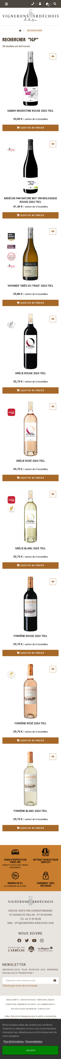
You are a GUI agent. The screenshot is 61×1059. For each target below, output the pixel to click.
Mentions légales (45, 1000)
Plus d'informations (14, 1041)
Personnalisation (33, 1041)
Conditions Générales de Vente (21, 1004)
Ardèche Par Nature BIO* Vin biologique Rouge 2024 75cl (30, 200)
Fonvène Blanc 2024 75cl (30, 810)
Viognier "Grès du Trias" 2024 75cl (31, 285)
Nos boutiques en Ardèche (24, 1009)
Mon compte (13, 1000)
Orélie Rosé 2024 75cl (30, 460)
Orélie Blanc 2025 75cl (30, 548)
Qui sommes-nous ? (46, 1004)
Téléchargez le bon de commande (19, 985)
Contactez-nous (28, 1000)
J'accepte (30, 1050)
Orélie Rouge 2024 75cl (30, 373)
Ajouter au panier (30, 127)
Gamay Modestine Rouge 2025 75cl (30, 110)
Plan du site (44, 1009)
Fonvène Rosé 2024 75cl (31, 723)
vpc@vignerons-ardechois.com (34, 923)
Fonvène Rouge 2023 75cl (30, 636)
